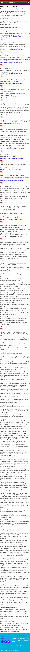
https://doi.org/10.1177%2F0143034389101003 (11, 180)
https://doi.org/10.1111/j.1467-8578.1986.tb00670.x (12, 233)
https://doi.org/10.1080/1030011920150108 (10, 114)
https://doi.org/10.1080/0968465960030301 (11, 97)
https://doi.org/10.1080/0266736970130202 (11, 73)
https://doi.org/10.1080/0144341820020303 (11, 326)
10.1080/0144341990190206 (18, 49)
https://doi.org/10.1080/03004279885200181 (11, 62)
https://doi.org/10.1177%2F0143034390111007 (11, 169)
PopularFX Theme (15, 650)
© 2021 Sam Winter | (6, 650)
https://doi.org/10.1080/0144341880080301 (11, 200)
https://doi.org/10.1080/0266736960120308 (11, 83)
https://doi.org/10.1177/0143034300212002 (10, 36)
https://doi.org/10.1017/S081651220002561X (11, 219)
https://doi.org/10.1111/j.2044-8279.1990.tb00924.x (12, 148)
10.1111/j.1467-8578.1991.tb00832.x (12, 123)
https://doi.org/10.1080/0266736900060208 (11, 158)
